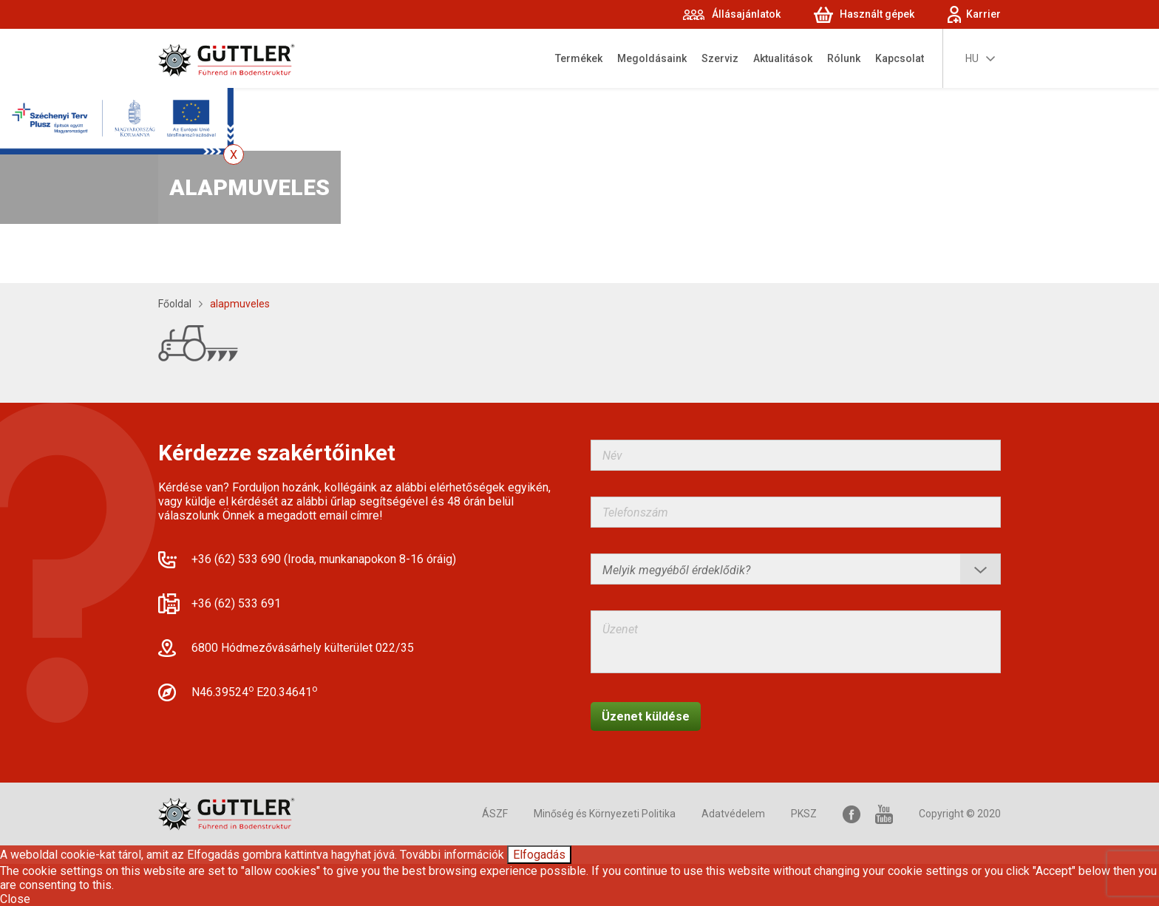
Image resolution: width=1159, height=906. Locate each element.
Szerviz (719, 58)
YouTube (884, 814)
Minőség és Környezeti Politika (605, 814)
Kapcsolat (899, 58)
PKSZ (804, 814)
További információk (452, 855)
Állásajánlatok (746, 14)
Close (15, 899)
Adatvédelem (733, 814)
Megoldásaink (652, 58)
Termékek (578, 58)
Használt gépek (877, 14)
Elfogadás (539, 855)
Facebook (851, 814)
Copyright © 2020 (960, 814)
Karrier (983, 14)
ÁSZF (495, 814)
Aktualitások (782, 58)
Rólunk (843, 58)
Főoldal (174, 304)
